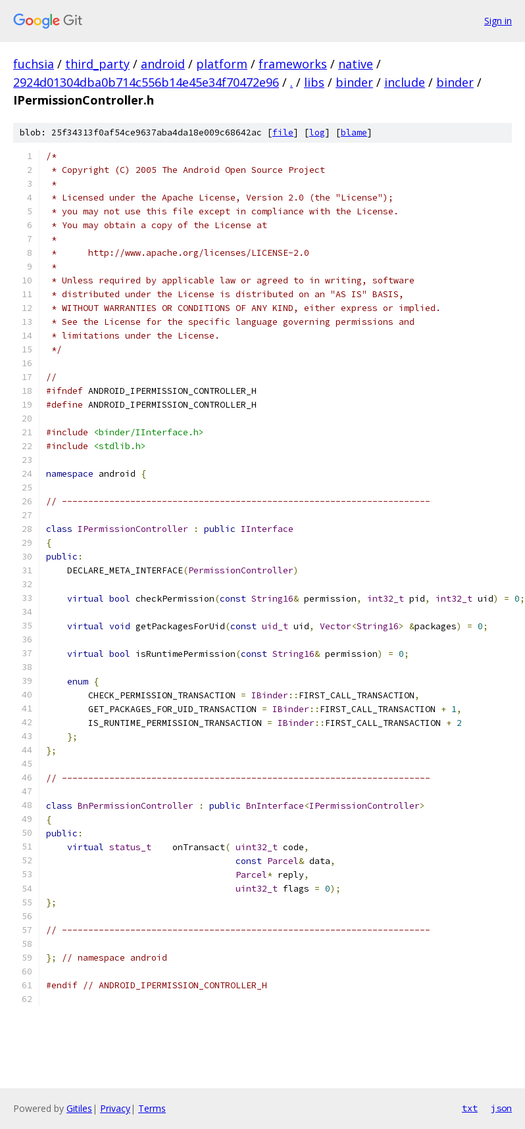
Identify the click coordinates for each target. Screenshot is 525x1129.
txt (470, 1108)
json (501, 1108)
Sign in (498, 20)
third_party (97, 64)
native (355, 64)
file (282, 132)
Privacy (115, 1108)
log (317, 132)
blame (354, 132)
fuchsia (33, 64)
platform (221, 64)
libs (314, 82)
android (163, 64)
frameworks (293, 64)
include (404, 82)
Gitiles (79, 1108)
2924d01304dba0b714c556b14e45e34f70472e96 (146, 82)
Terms (152, 1108)
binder (354, 82)
